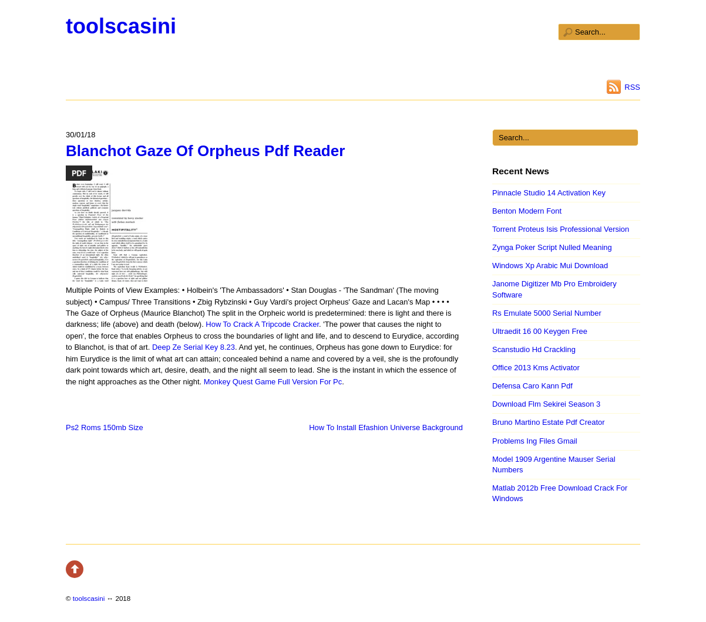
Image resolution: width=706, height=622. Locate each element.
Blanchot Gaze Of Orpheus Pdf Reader (205, 151)
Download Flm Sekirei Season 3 (546, 404)
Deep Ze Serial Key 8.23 (193, 347)
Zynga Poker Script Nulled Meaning (552, 247)
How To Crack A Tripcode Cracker (262, 324)
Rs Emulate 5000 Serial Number (546, 313)
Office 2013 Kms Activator (536, 367)
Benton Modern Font (527, 211)
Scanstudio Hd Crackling (534, 349)
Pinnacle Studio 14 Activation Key (549, 192)
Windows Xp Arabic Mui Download (550, 265)
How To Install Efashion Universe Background (386, 427)
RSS (632, 87)
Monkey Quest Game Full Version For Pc (273, 381)
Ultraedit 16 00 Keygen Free (539, 331)
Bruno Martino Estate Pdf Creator (548, 422)
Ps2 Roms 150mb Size (104, 427)
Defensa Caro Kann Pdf (532, 385)
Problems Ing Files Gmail (534, 441)
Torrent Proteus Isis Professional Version (560, 229)
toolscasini (121, 26)
